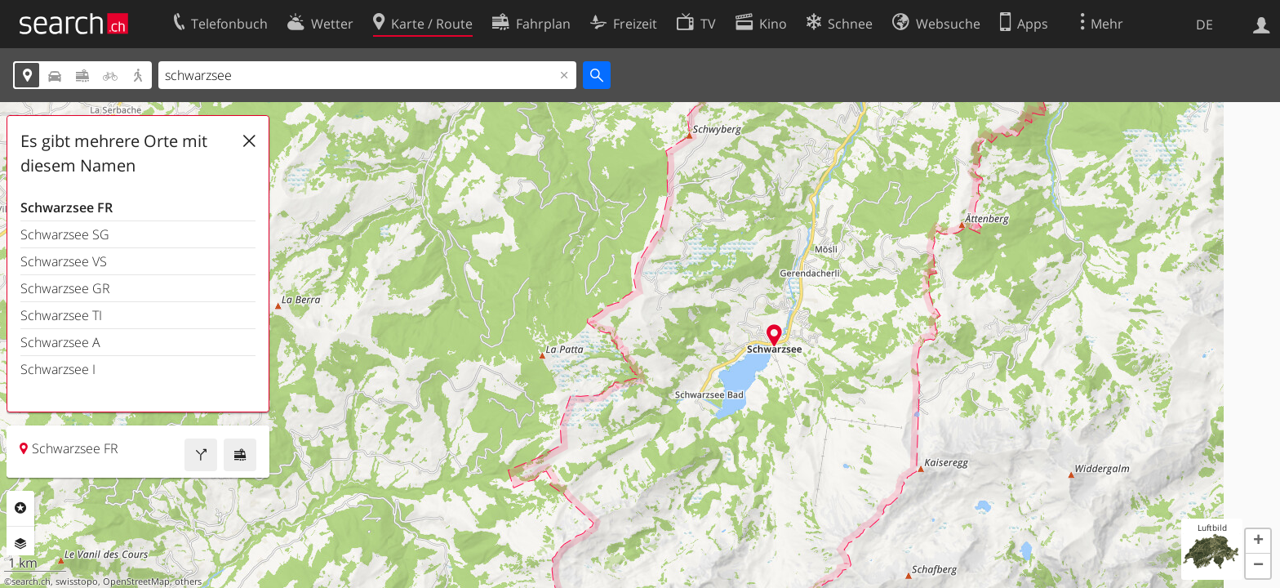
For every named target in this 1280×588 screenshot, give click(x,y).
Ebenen (20, 544)
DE (1204, 24)
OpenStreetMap (136, 581)
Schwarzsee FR (66, 207)
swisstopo (77, 581)
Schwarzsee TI (61, 315)
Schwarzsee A (60, 342)
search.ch (31, 581)
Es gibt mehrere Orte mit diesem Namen (113, 153)
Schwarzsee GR (65, 288)
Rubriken (20, 508)
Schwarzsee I (58, 369)
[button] (1258, 541)
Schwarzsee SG (64, 234)
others (188, 581)
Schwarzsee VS (63, 261)
